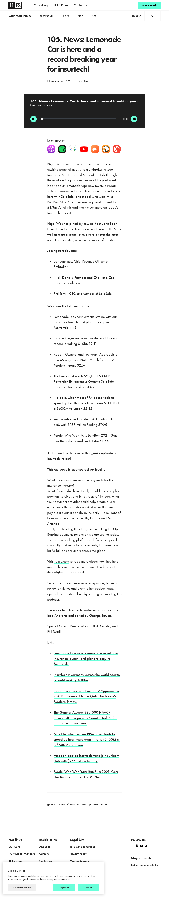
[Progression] (78, 118)
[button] (80, 5)
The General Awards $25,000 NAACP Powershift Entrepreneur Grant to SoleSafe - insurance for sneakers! (85, 718)
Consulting (41, 5)
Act (93, 16)
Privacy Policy (78, 854)
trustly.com (61, 561)
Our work (14, 847)
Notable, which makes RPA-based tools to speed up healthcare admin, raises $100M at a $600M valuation (87, 739)
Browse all (46, 16)
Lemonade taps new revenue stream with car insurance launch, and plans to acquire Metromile (86, 658)
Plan (80, 16)
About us (44, 847)
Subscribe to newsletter (144, 865)
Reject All (64, 887)
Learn (65, 16)
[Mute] (134, 119)
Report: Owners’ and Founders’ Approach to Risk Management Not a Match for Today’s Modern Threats (86, 696)
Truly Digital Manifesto (22, 854)
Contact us (45, 861)
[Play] (33, 119)
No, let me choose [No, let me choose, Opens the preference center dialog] (22, 887)
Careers (44, 854)
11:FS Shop (15, 861)
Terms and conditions (82, 847)
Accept (88, 887)
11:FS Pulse (60, 5)
